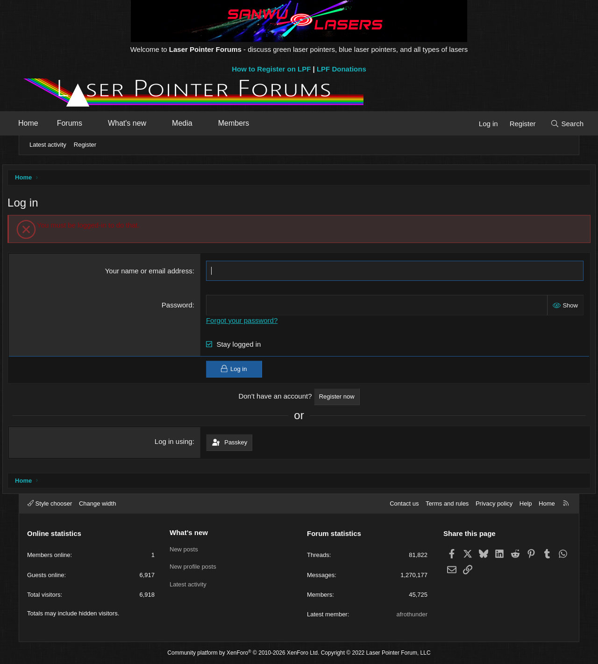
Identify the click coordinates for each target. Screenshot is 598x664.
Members (248, 123)
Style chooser (50, 503)
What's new (141, 123)
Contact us (404, 503)
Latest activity (47, 144)
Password (183, 307)
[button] (105, 123)
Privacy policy (494, 503)
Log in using (180, 443)
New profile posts (193, 565)
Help (526, 503)
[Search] (552, 123)
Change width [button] (97, 503)
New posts (184, 548)
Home (43, 123)
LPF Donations (341, 69)
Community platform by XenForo (243, 653)
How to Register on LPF (271, 69)
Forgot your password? (248, 322)
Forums (84, 123)
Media (196, 123)
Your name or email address (155, 273)
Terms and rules (447, 503)
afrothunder (412, 614)
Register (85, 144)
